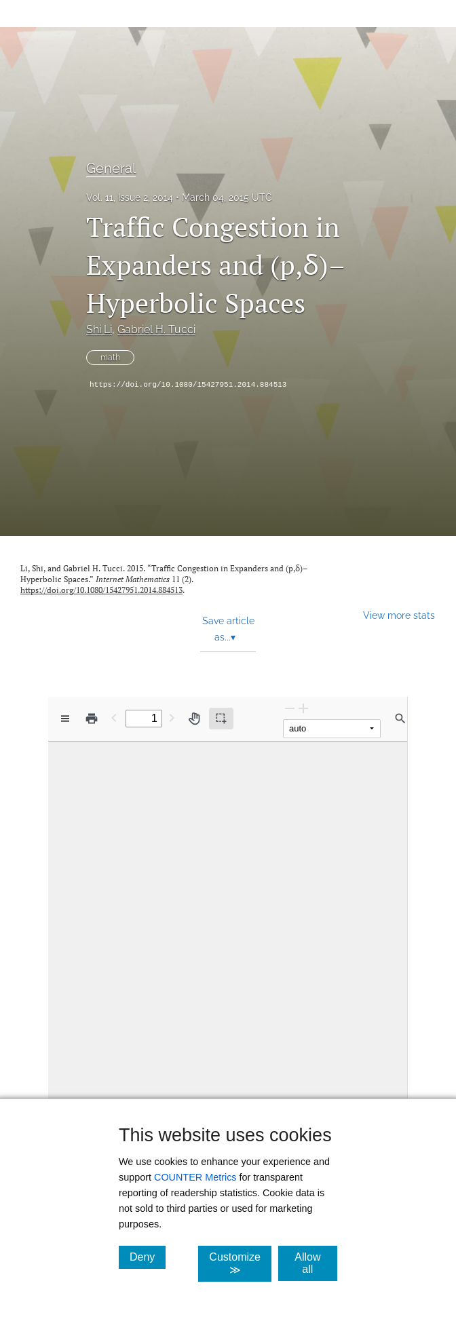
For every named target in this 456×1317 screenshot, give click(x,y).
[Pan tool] (194, 718)
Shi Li (99, 329)
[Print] (91, 718)
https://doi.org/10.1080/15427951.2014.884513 (188, 385)
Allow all (315, 1263)
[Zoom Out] (290, 708)
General (111, 168)
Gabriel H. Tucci (156, 329)
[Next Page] (172, 717)
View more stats (399, 615)
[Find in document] (400, 718)
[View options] (65, 718)
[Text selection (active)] (221, 718)
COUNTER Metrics (195, 1177)
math (110, 357)
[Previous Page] (114, 717)
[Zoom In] (303, 708)
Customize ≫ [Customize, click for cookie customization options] (240, 1263)
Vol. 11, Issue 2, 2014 (129, 197)
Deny (148, 1257)
